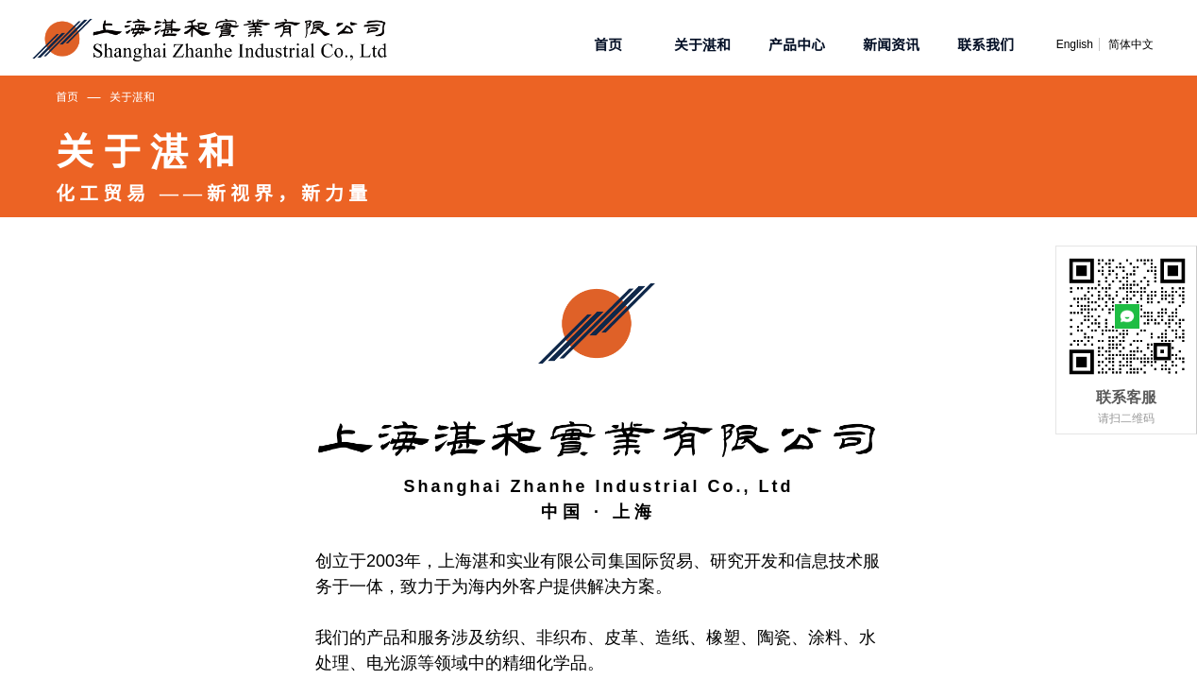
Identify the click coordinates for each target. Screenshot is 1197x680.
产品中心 (796, 44)
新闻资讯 (891, 44)
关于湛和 (132, 96)
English (1074, 44)
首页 (67, 96)
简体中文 (1131, 44)
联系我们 (985, 44)
